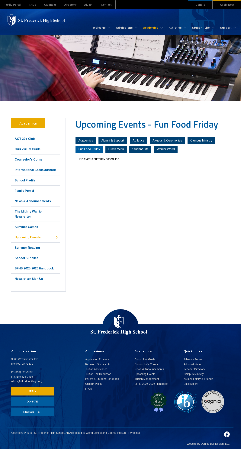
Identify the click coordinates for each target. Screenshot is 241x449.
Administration (192, 364)
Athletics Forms (193, 359)
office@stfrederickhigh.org (26, 381)
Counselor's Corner (29, 159)
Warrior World (166, 149)
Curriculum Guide (28, 149)
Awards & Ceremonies (167, 140)
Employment (191, 383)
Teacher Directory (194, 369)
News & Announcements (33, 201)
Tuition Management (147, 378)
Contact (106, 4)
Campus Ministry (201, 140)
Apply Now (227, 4)
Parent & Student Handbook (102, 378)
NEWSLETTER (32, 411)
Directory (70, 4)
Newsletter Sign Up (29, 278)
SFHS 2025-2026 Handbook (34, 268)
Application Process (97, 359)
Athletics (177, 27)
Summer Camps (26, 227)
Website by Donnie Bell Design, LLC (208, 443)
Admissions (126, 27)
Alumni (88, 4)
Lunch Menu (116, 149)
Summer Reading (27, 247)
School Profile (25, 180)
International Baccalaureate (35, 169)
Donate (200, 4)
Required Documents (98, 364)
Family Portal (12, 4)
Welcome (101, 27)
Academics (153, 27)
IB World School (92, 432)
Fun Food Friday (89, 149)
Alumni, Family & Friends (198, 378)
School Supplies (26, 258)
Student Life (203, 27)
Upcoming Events (28, 237)
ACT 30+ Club (25, 138)
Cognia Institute (117, 432)
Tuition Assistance (96, 369)
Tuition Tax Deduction (98, 374)
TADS (32, 4)
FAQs (88, 388)
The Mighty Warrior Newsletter (29, 214)
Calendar (50, 4)
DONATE (32, 401)
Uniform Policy (93, 383)
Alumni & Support (112, 140)
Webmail (135, 432)
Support (228, 27)
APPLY (32, 391)
